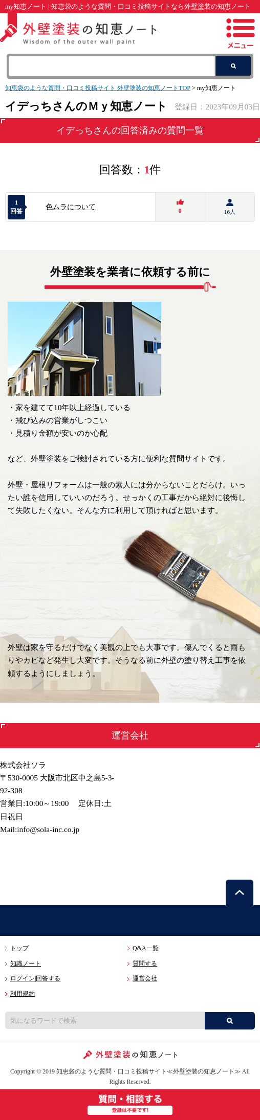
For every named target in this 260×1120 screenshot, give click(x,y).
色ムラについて (71, 207)
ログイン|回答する (35, 978)
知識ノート (25, 963)
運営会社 (145, 978)
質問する (145, 963)
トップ (19, 948)
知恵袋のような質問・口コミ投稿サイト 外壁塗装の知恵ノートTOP (97, 88)
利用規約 (22, 993)
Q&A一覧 (145, 948)
